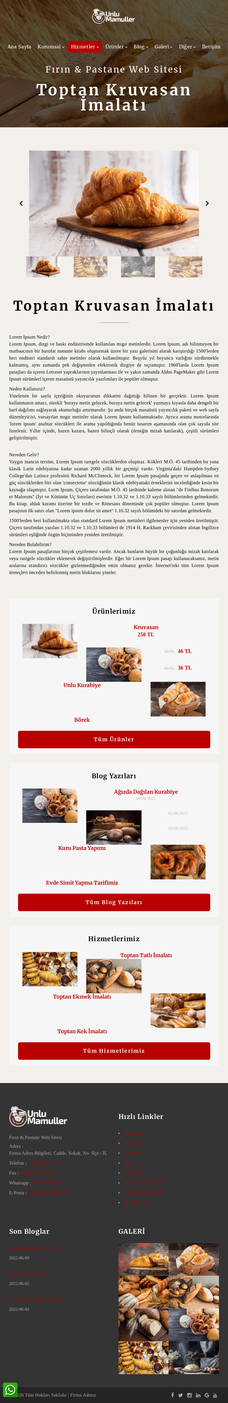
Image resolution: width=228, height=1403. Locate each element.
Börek (82, 720)
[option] (114, 203)
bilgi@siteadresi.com (50, 1192)
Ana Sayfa (19, 47)
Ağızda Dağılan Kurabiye (146, 791)
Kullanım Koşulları (144, 1182)
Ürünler (114, 47)
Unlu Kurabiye (82, 685)
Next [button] (207, 203)
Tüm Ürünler (114, 739)
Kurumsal (49, 47)
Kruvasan (146, 627)
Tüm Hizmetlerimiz (114, 1051)
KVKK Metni (139, 1202)
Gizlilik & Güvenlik (145, 1192)
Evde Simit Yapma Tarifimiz (82, 882)
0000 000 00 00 (44, 1163)
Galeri (162, 47)
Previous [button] (21, 203)
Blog (139, 47)
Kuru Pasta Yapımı (82, 848)
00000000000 (47, 1182)
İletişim (211, 47)
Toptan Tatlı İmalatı (146, 955)
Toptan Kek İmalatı (82, 1031)
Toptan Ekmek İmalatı (82, 996)
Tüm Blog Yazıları (114, 902)
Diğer (185, 47)
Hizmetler (83, 47)
